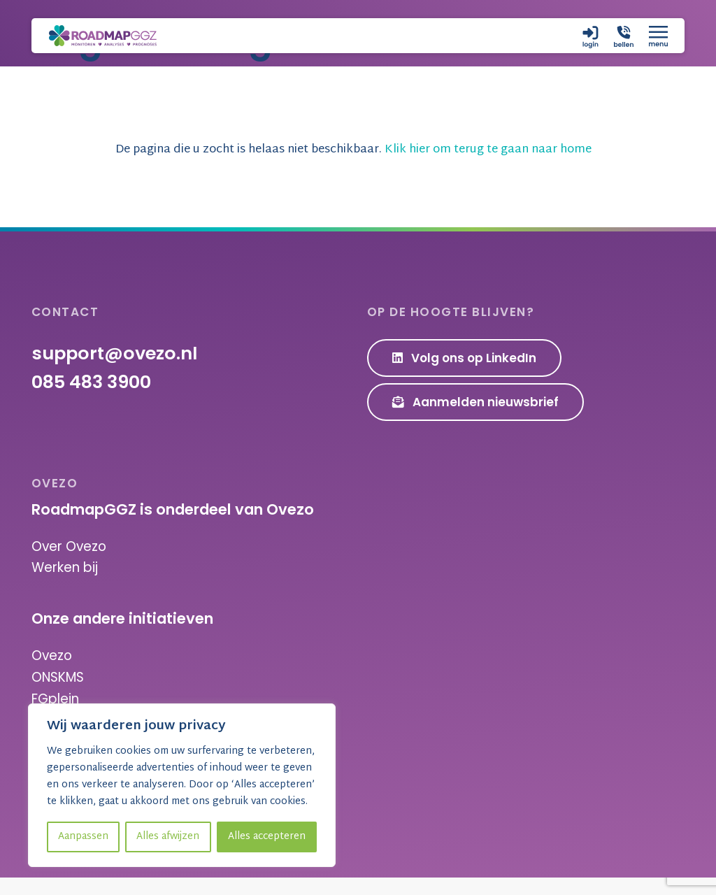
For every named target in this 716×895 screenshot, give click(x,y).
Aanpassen (83, 836)
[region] (182, 785)
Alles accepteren (267, 836)
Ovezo (51, 674)
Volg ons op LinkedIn (464, 377)
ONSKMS (57, 695)
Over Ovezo (68, 565)
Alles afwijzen (167, 836)
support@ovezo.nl (114, 372)
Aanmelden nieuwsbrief (475, 421)
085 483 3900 (91, 401)
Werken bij (64, 586)
